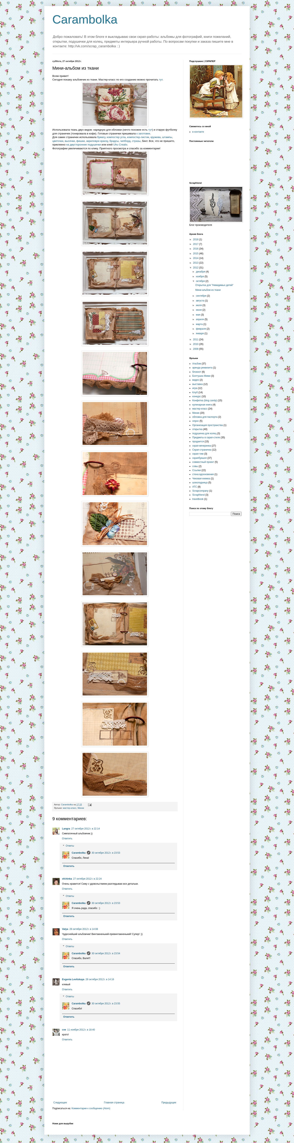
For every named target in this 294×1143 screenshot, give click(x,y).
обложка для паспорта (204, 417)
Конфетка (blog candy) (204, 400)
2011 (196, 339)
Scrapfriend (198, 494)
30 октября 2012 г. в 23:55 (106, 1003)
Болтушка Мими (201, 375)
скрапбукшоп (199, 458)
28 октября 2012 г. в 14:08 (83, 929)
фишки (80, 140)
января (200, 333)
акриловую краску (97, 140)
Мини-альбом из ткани (208, 290)
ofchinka (67, 878)
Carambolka (84, 19)
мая (198, 314)
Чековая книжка (201, 478)
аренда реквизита (202, 367)
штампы (167, 137)
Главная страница (114, 1102)
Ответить (67, 838)
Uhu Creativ (120, 144)
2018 (196, 239)
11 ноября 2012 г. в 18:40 (81, 1029)
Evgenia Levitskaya (73, 979)
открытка (197, 429)
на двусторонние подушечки (83, 144)
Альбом (196, 363)
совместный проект (203, 462)
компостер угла (116, 137)
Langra (66, 828)
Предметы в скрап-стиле (206, 437)
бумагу (101, 137)
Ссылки (196, 470)
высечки (70, 140)
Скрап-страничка (201, 449)
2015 (196, 253)
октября (200, 281)
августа (200, 300)
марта (199, 324)
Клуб (195, 392)
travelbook (197, 499)
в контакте (198, 131)
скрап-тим (198, 453)
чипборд (125, 140)
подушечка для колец (204, 433)
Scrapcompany (200, 490)
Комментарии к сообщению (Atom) (90, 1108)
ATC (194, 486)
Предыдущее (168, 1102)
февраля (201, 328)
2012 (196, 267)
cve (64, 1029)
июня (199, 309)
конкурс (196, 396)
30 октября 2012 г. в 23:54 (106, 953)
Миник (81, 808)
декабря (201, 271)
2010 (196, 344)
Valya (65, 929)
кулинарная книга (202, 404)
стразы (136, 140)
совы (195, 466)
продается (198, 441)
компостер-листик (138, 137)
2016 (196, 248)
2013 (196, 262)
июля (199, 305)
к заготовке (143, 133)
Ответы (70, 845)
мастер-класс (69, 808)
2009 (196, 349)
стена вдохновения (203, 474)
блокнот (196, 371)
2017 (196, 244)
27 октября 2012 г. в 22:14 (85, 828)
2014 (196, 258)
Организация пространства (207, 425)
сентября (201, 295)
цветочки (57, 140)
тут (161, 79)
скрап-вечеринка (201, 445)
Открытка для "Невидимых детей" (214, 285)
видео (195, 380)
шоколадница (200, 482)
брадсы (114, 140)
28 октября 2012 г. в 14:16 (100, 979)
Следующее (60, 1102)
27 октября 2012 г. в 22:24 (87, 878)
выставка (197, 384)
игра (194, 388)
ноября (200, 276)
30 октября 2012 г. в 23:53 (106, 852)
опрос (195, 421)
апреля (200, 319)
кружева (156, 137)
